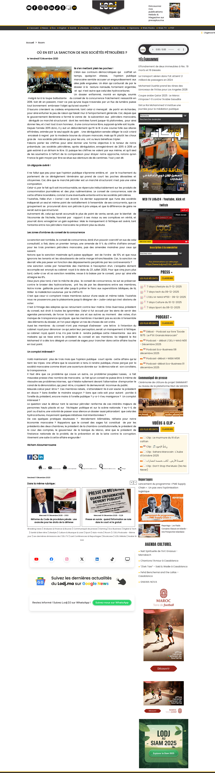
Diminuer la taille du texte (74, 479)
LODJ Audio (168, 756)
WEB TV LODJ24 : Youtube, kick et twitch (164, 195)
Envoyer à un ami (55, 468)
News (44, 28)
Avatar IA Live (114, 550)
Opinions (133, 28)
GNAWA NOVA (147, 550)
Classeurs (171, 272)
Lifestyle (83, 28)
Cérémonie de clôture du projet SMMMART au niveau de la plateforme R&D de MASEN (162, 374)
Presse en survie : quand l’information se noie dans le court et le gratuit (108, 530)
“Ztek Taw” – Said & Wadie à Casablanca (161, 540)
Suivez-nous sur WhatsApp (112, 612)
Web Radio (148, 28)
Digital (61, 28)
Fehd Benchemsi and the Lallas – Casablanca (164, 545)
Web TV (161, 28)
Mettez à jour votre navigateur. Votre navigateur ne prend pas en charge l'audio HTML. (168, 49)
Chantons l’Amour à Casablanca (157, 535)
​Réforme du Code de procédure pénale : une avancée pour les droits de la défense (53, 530)
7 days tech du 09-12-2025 (161, 285)
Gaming (121, 539)
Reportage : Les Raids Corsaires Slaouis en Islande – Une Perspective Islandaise (174, 508)
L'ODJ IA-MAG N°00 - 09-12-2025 (164, 290)
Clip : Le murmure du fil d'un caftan (165, 427)
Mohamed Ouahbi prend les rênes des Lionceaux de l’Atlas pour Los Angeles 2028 (160, 85)
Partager (101, 479)
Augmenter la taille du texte (117, 468)
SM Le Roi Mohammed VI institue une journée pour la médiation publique (161, 102)
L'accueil (33, 28)
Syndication (114, 769)
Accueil (31, 42)
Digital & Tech (50, 542)
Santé (72, 28)
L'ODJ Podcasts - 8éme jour (69, 546)
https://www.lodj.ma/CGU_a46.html (164, 258)
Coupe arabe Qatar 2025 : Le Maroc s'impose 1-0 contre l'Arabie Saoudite (163, 93)
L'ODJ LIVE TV (127, 755)
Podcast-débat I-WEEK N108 (161, 349)
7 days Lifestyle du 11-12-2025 (163, 280)
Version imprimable (83, 468)
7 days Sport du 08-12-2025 (162, 300)
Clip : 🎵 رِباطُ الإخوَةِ (156, 432)
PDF (171, 28)
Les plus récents (149, 272)
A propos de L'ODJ (47, 755)
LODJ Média (97, 550)
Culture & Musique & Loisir (109, 542)
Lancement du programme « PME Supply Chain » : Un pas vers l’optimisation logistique (163, 469)
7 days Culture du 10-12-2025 (163, 295)
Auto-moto (119, 28)
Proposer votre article (87, 755)
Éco (53, 28)
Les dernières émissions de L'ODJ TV (108, 546)
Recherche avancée (149, 113)
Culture (95, 28)
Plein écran (181, 208)
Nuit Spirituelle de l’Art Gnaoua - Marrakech (162, 530)
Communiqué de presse (101, 539)
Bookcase (82, 550)
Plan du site (100, 769)
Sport (106, 28)
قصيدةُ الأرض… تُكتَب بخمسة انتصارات (164, 445)
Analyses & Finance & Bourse (68, 539)
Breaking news (40, 539)
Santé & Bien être (70, 542)
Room (43, 42)
